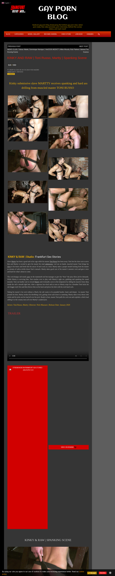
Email (9, 531)
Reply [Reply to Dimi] (14, 491)
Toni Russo (20, 72)
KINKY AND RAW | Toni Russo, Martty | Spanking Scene (47, 58)
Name (9, 526)
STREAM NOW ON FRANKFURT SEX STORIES (27, 368)
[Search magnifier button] (99, 34)
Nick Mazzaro (35, 70)
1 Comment (11, 74)
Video (14, 65)
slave (9, 266)
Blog (9, 65)
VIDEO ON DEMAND (68, 368)
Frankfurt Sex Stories (48, 256)
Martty (14, 72)
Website (9, 537)
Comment (10, 500)
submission (49, 264)
